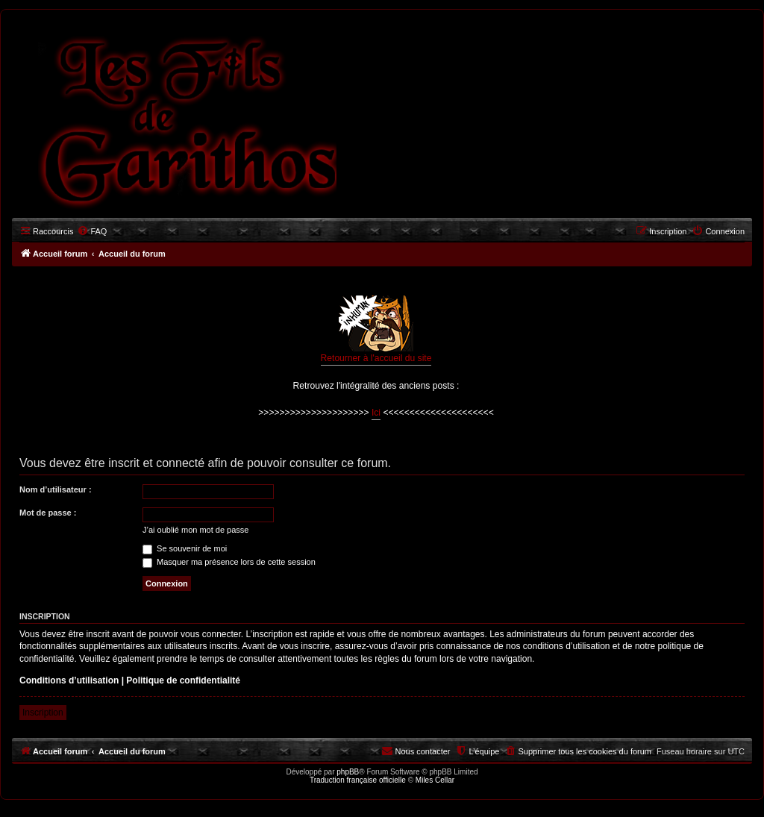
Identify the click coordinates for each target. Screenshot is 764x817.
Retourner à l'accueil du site (376, 329)
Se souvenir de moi (185, 548)
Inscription (42, 712)
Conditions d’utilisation (69, 680)
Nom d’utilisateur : (55, 489)
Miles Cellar (435, 780)
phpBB (347, 772)
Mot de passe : (47, 512)
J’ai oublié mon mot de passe (195, 529)
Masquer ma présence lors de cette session (229, 561)
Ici (376, 412)
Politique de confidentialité (183, 680)
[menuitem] (92, 231)
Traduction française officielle (358, 780)
